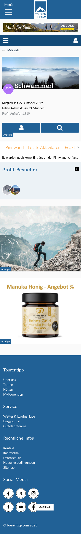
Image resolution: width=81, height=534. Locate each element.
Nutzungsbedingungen (19, 462)
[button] (6, 40)
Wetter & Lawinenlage (19, 416)
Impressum (11, 453)
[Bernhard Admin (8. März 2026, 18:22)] (15, 190)
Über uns (9, 380)
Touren (8, 385)
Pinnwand (14, 147)
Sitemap (8, 467)
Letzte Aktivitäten (44, 147)
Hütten (8, 389)
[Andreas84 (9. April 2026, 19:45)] (7, 190)
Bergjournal (11, 421)
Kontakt (8, 448)
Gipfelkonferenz (14, 426)
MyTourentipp (13, 394)
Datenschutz (12, 458)
